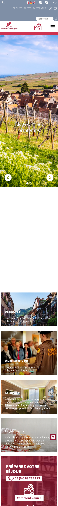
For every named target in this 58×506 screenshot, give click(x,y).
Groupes (17, 8)
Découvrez (12, 311)
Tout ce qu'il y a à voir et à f (20, 318)
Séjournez (12, 393)
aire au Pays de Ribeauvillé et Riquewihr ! (28, 319)
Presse (27, 8)
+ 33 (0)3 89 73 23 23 (3, 2)
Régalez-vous (14, 431)
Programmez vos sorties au (20, 367)
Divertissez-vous (16, 360)
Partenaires (39, 8)
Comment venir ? (29, 498)
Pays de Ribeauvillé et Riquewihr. (24, 368)
